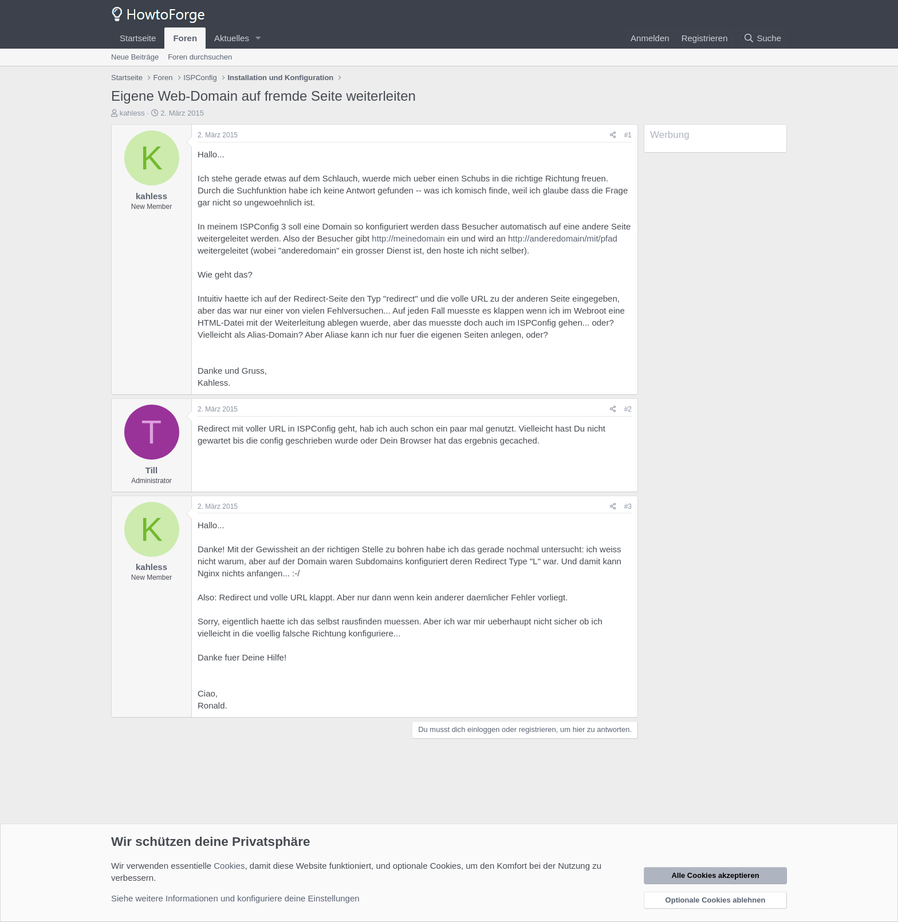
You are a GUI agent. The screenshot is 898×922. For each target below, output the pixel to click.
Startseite (138, 38)
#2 (628, 409)
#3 (628, 506)
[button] (258, 38)
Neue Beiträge (135, 57)
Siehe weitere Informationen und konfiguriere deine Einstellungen (235, 898)
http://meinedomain (408, 238)
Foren (185, 38)
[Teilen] (613, 135)
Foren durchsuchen (200, 57)
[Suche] (762, 38)
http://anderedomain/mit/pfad (562, 238)
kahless (132, 113)
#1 (628, 135)
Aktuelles (231, 38)
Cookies (229, 865)
